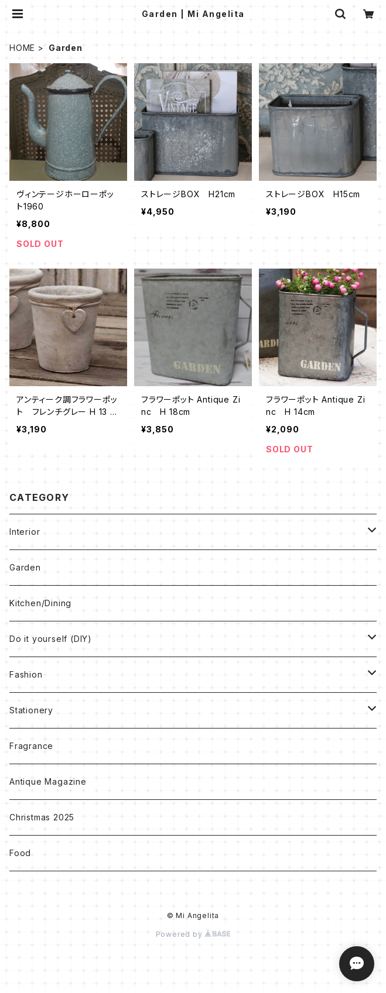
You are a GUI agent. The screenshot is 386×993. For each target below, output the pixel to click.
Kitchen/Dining (40, 603)
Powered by (193, 934)
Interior (24, 532)
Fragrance (31, 746)
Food (20, 853)
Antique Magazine (48, 781)
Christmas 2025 (41, 817)
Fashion (26, 674)
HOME (22, 48)
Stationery (31, 710)
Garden (25, 567)
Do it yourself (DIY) (50, 639)
